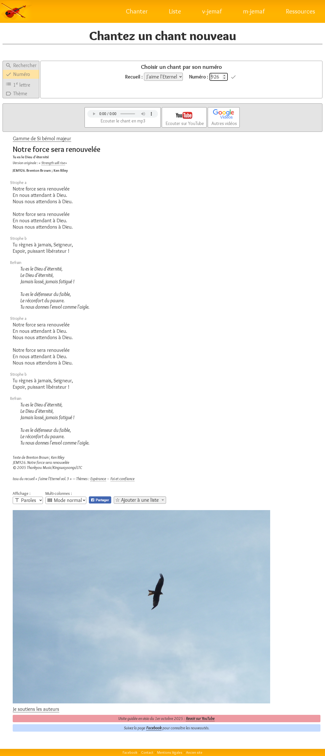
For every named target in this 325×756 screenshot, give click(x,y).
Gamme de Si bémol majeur (42, 138)
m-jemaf (254, 11)
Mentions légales (169, 752)
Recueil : (134, 77)
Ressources (300, 11)
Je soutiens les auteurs (36, 709)
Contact (147, 752)
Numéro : (198, 77)
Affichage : (21, 494)
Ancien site (194, 752)
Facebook (153, 728)
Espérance (98, 478)
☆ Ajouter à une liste (137, 500)
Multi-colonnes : (58, 494)
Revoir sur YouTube (200, 718)
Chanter (137, 11)
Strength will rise (53, 163)
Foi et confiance (122, 478)
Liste (175, 11)
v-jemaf (212, 11)
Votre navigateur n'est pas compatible (122, 114)
